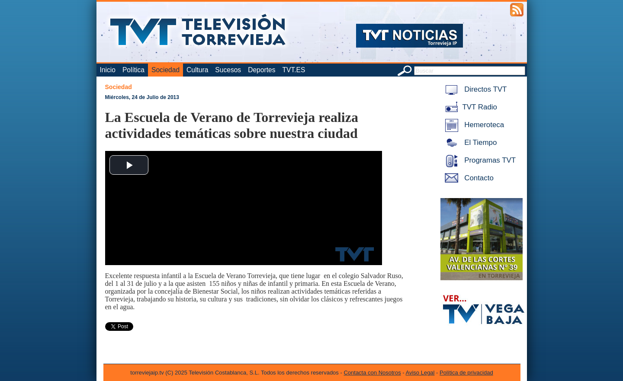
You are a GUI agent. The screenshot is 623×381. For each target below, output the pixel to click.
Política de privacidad (466, 372)
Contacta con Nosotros (372, 372)
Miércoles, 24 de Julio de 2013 (142, 97)
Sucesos (228, 70)
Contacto (468, 178)
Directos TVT (474, 89)
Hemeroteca (473, 125)
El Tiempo (469, 142)
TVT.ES (293, 70)
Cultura (197, 70)
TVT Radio (469, 107)
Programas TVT (479, 160)
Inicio (108, 70)
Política (133, 70)
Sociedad (165, 70)
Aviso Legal (420, 372)
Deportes (261, 70)
